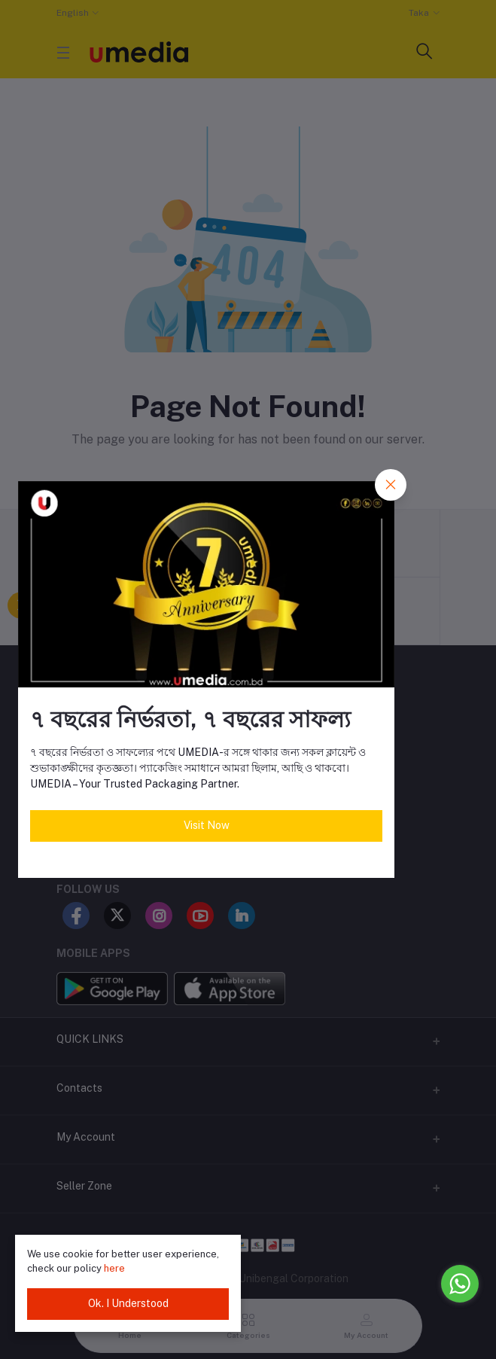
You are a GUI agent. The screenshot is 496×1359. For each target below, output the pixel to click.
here (114, 1268)
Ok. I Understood (128, 1303)
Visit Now (207, 825)
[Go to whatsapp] (460, 1284)
